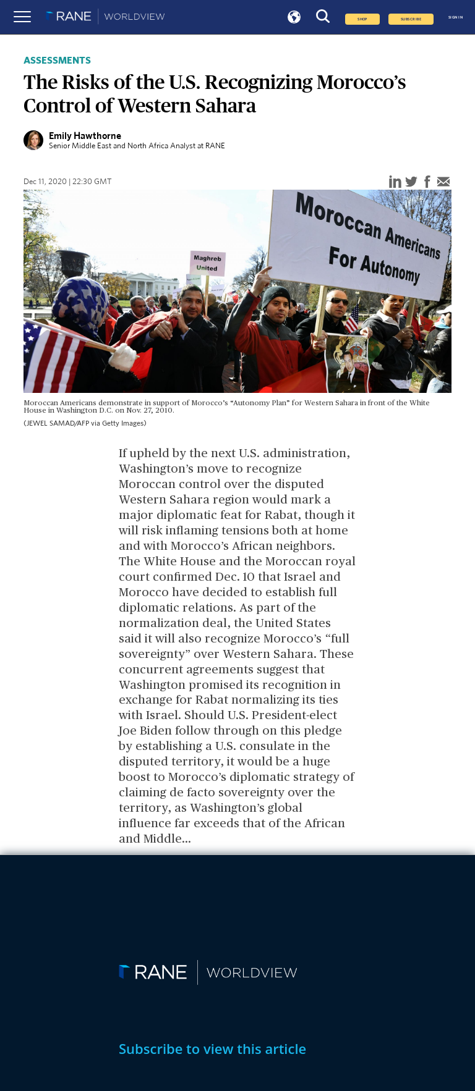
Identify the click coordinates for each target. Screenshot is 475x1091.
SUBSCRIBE (411, 19)
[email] (443, 183)
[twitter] (411, 183)
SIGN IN (455, 17)
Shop (362, 19)
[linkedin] (395, 183)
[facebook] (427, 183)
